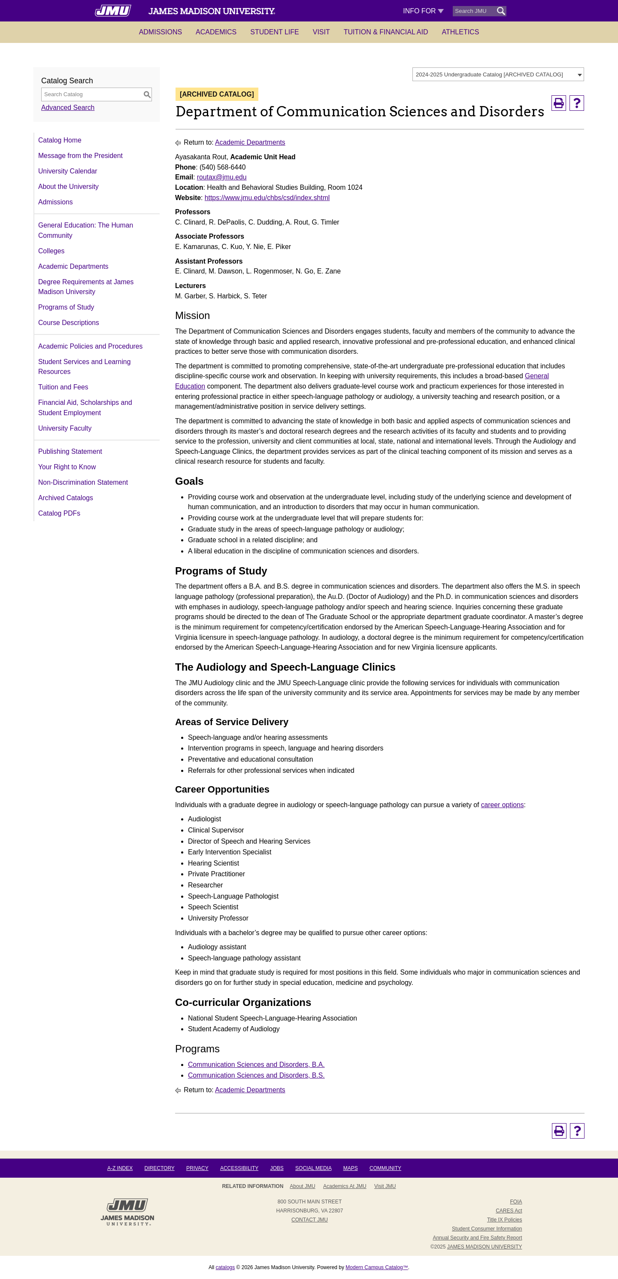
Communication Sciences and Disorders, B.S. (256, 1075)
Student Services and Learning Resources (84, 367)
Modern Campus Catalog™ (376, 1267)
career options (502, 804)
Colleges (51, 251)
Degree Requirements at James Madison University (85, 287)
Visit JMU (385, 1186)
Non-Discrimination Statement (83, 482)
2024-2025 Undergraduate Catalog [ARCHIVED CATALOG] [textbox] (489, 74)
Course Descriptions (68, 322)
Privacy (197, 1168)
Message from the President (80, 155)
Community (385, 1168)
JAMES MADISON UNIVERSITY (484, 1247)
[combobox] (498, 74)
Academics (216, 32)
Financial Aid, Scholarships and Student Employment (85, 407)
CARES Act (509, 1211)
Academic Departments (73, 266)
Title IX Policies (504, 1220)
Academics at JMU (345, 1186)
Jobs (276, 1168)
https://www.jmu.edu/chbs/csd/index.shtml (267, 197)
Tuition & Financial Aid (386, 32)
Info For (423, 11)
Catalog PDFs (59, 513)
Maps (350, 1168)
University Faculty (64, 428)
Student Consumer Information (487, 1229)
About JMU (302, 1186)
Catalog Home (60, 140)
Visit (321, 32)
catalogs (225, 1267)
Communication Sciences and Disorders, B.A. (256, 1064)
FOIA (516, 1202)
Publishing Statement (70, 451)
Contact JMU (309, 1220)
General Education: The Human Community (85, 230)
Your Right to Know (67, 467)
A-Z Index (120, 1168)
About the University (68, 186)
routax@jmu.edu (222, 177)
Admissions (160, 32)
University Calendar (67, 171)
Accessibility (239, 1168)
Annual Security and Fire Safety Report (477, 1238)
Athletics (460, 32)
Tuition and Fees (63, 387)
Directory (160, 1168)
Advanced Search (67, 107)
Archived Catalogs (65, 497)
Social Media (313, 1168)
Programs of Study (66, 307)
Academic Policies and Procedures (90, 346)
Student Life (274, 32)
